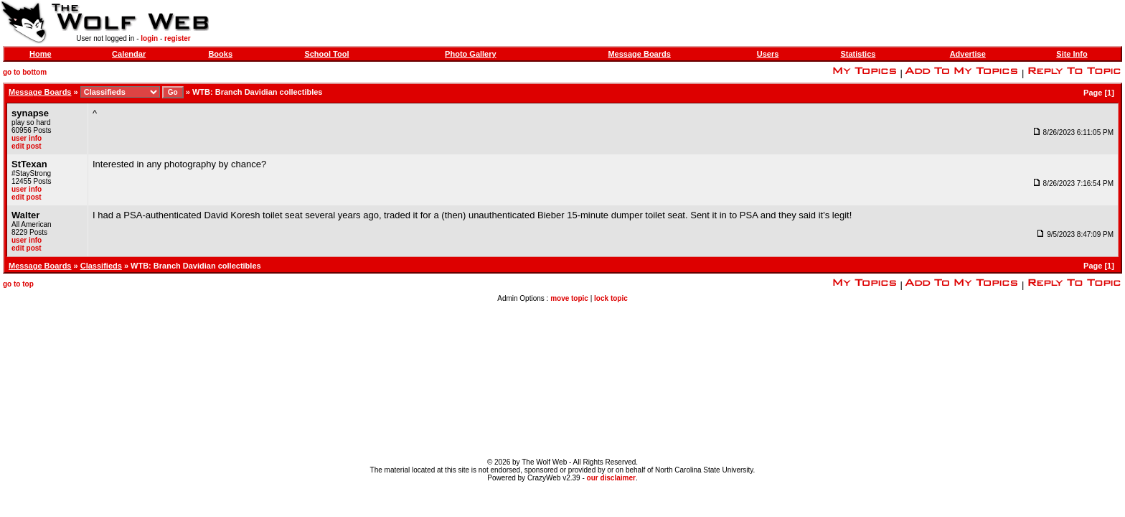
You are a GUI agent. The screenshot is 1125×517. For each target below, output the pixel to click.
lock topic (611, 298)
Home (40, 54)
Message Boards (639, 54)
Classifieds (101, 265)
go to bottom (25, 72)
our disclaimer (611, 478)
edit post (26, 146)
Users (768, 54)
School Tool (326, 54)
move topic (569, 298)
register (177, 38)
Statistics (857, 54)
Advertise (968, 54)
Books (220, 54)
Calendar (129, 54)
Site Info (1071, 54)
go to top (18, 284)
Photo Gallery (470, 54)
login (149, 38)
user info (26, 138)
